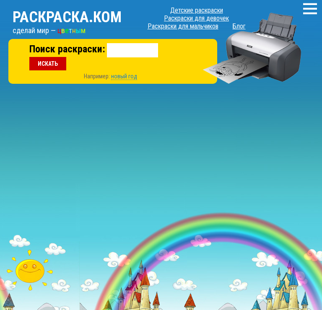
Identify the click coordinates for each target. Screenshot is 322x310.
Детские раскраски (196, 10)
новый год (124, 76)
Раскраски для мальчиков (183, 26)
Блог (239, 26)
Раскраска (67, 17)
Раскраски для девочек (196, 18)
